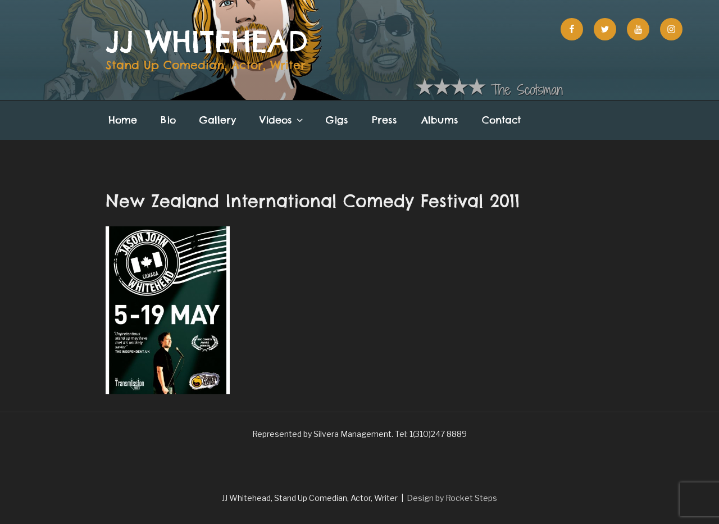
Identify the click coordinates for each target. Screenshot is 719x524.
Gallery (217, 119)
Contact (501, 119)
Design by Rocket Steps (452, 498)
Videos (282, 119)
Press (384, 119)
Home (122, 119)
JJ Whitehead (207, 41)
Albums (439, 119)
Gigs (337, 119)
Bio (168, 119)
